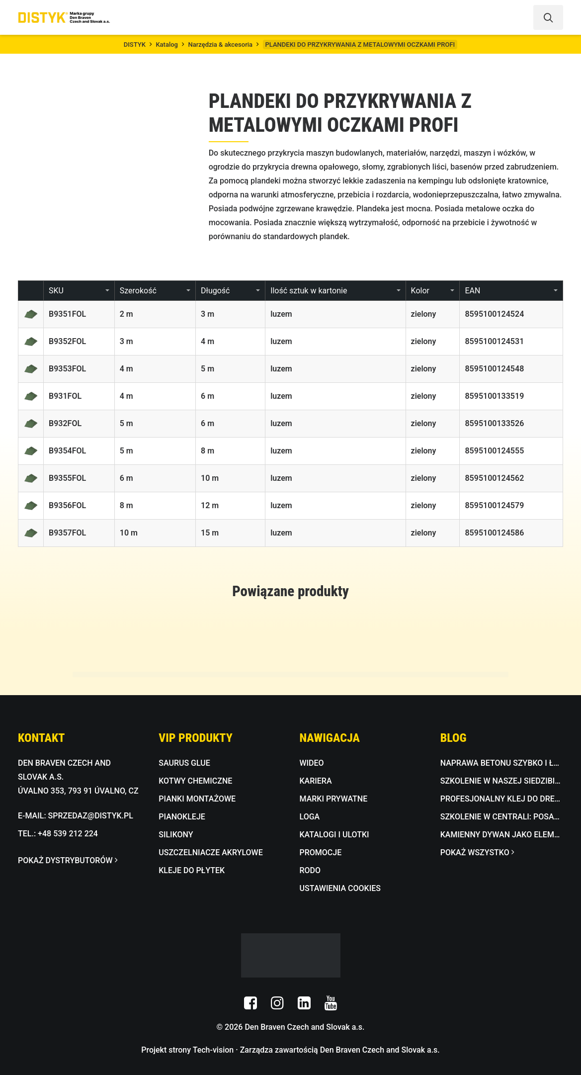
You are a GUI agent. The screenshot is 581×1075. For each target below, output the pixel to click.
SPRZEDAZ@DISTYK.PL (90, 815)
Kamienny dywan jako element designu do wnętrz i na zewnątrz (501, 834)
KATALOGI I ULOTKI (334, 834)
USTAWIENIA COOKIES (340, 888)
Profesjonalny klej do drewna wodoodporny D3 (501, 799)
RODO (310, 870)
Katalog (167, 44)
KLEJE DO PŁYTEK (192, 870)
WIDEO (312, 763)
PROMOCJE (321, 852)
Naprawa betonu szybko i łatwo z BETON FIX (501, 763)
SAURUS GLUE (184, 763)
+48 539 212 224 (68, 833)
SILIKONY (176, 834)
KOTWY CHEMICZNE (195, 781)
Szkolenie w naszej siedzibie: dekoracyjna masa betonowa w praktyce (501, 781)
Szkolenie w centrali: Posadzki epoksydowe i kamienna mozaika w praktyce (501, 816)
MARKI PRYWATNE (334, 799)
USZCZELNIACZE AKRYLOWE (210, 852)
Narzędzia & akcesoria (220, 44)
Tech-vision (213, 1050)
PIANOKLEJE (182, 816)
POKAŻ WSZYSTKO (477, 852)
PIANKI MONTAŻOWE (197, 799)
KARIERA (316, 781)
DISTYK (135, 44)
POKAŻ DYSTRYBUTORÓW (67, 860)
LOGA (310, 816)
